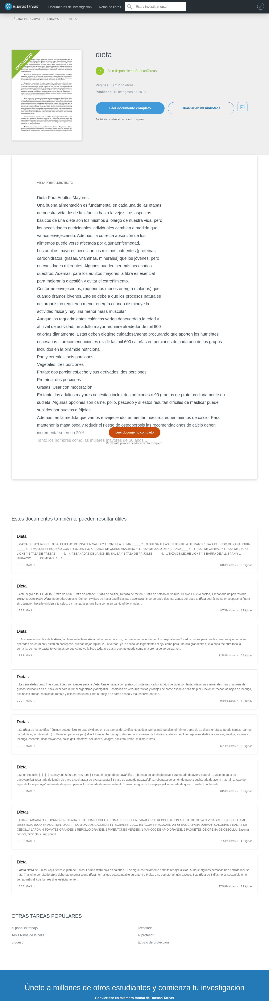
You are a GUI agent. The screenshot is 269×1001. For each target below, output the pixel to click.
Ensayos (55, 18)
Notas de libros (110, 7)
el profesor (146, 935)
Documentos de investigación (70, 7)
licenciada (145, 928)
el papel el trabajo (25, 928)
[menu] (261, 6)
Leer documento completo (130, 108)
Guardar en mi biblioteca (201, 108)
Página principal (27, 18)
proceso (17, 942)
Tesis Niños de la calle (28, 935)
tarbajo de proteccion (153, 942)
